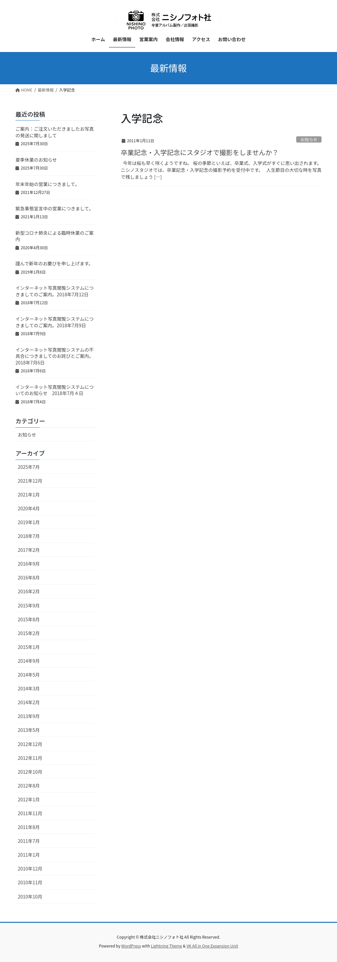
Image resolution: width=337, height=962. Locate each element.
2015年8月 (29, 619)
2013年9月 (29, 716)
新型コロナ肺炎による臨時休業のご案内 (54, 236)
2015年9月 (29, 605)
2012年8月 (29, 785)
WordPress (131, 946)
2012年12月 (30, 744)
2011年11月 (30, 813)
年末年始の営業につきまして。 (47, 184)
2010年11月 (30, 882)
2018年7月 (29, 536)
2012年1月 (29, 799)
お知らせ (308, 139)
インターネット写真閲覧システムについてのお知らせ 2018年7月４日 (54, 390)
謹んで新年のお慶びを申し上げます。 (54, 263)
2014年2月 (29, 702)
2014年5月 (29, 674)
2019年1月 (29, 522)
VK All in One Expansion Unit (212, 946)
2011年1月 (29, 854)
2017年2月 (29, 550)
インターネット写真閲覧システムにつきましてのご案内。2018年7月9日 (54, 322)
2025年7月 (29, 467)
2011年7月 (29, 841)
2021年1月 (29, 494)
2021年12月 (30, 480)
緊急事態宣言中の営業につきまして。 (54, 208)
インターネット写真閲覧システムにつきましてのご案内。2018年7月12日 (54, 291)
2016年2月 (29, 591)
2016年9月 (29, 563)
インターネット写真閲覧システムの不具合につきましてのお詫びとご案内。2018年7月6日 (54, 356)
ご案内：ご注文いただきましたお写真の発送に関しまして (54, 132)
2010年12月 (30, 868)
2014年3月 (29, 688)
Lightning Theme (166, 946)
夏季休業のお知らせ (36, 159)
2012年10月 (30, 771)
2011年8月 (29, 827)
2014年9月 (29, 660)
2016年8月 (29, 577)
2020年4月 (29, 508)
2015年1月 (29, 647)
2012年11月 (30, 758)
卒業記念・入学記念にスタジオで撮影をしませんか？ (199, 152)
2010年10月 (30, 896)
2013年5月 (29, 730)
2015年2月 (29, 633)
